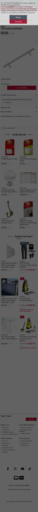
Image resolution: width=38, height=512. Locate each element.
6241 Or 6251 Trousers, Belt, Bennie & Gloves (28, 265)
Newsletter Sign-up (7, 432)
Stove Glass (5, 443)
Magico (13, 501)
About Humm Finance (8, 450)
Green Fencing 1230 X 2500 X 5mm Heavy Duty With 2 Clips (9, 300)
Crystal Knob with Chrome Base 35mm (9, 191)
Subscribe (31, 419)
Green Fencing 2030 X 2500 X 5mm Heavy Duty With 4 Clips (9, 265)
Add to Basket (21, 88)
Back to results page (9, 128)
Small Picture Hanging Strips (28, 160)
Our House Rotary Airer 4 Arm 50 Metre (9, 338)
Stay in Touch (6, 416)
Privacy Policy (24, 443)
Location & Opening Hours (9, 434)
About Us (4, 427)
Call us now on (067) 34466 (19, 485)
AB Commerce (27, 501)
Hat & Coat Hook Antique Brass (7, 222)
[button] (35, 41)
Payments (4, 445)
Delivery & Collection (26, 427)
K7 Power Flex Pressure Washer (26, 299)
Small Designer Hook (9, 159)
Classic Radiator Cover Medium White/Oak (28, 191)
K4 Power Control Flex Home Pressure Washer (28, 339)
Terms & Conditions (25, 441)
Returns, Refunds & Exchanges (25, 430)
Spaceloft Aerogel (7, 448)
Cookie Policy (24, 445)
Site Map (4, 452)
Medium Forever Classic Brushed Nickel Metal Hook (28, 223)
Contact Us (5, 430)
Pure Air (4, 441)
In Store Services (24, 433)
